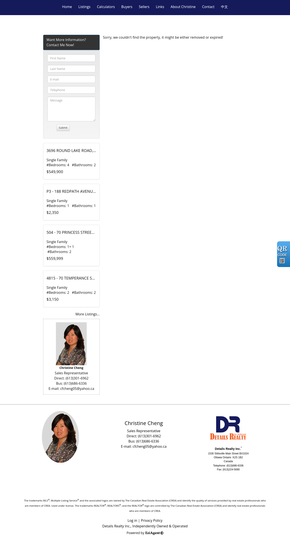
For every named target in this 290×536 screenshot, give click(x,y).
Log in (132, 520)
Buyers (126, 6)
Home (67, 6)
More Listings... (88, 314)
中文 (224, 6)
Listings (84, 6)
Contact (208, 6)
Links (160, 6)
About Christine (183, 6)
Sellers (144, 6)
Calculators (106, 6)
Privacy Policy (151, 520)
